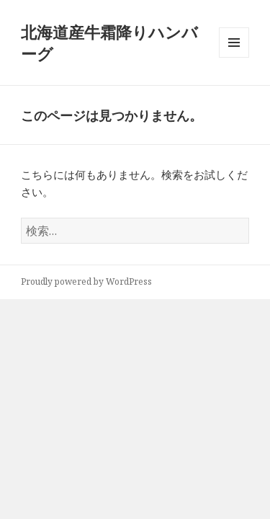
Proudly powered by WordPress (86, 281)
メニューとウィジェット (234, 57)
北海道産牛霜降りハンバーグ (109, 42)
